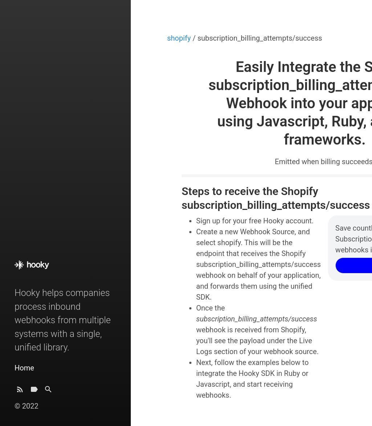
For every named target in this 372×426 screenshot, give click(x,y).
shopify (180, 38)
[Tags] (34, 391)
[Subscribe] (20, 391)
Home (24, 368)
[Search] (48, 391)
